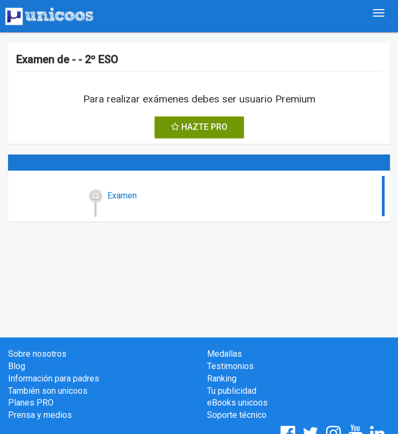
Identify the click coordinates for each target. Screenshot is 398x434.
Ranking (222, 378)
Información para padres (53, 378)
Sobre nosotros (37, 354)
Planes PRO (31, 403)
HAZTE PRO (199, 127)
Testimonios (230, 366)
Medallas (224, 354)
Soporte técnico (237, 415)
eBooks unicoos (237, 403)
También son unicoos (47, 391)
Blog (16, 366)
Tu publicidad (231, 391)
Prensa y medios (40, 415)
